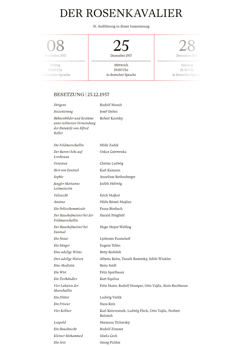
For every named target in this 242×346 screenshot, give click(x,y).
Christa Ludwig (111, 163)
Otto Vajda (153, 286)
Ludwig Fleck (137, 311)
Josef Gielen (108, 112)
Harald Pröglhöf (112, 215)
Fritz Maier (108, 286)
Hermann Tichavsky (115, 322)
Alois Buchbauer (175, 286)
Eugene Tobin (110, 245)
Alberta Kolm (110, 259)
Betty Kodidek (110, 252)
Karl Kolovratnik (113, 311)
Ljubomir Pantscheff (115, 239)
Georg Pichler (110, 342)
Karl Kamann (110, 170)
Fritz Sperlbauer (112, 272)
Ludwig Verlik (111, 297)
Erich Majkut (110, 195)
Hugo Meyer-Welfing (115, 227)
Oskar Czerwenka (113, 152)
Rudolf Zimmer (111, 329)
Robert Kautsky (111, 118)
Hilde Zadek (109, 145)
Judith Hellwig (111, 184)
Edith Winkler (160, 259)
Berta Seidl (108, 265)
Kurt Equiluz (109, 279)
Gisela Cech (108, 336)
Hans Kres (107, 304)
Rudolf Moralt (111, 105)
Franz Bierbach (111, 209)
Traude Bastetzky (134, 259)
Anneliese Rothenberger (117, 177)
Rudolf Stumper (131, 286)
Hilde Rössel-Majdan (115, 202)
